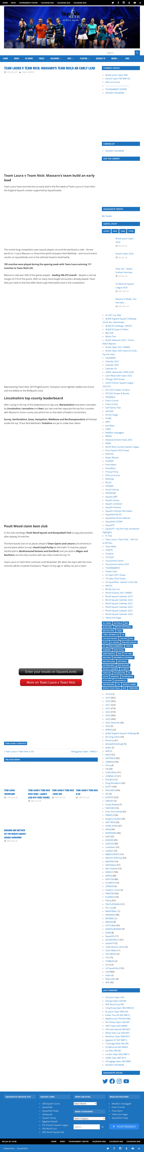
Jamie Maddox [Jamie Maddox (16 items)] (109, 654)
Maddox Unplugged (114, 432)
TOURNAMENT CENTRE (116, 89)
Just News (109, 425)
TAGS (123, 231)
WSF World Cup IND (114, 1004)
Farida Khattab (112, 804)
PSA (107, 900)
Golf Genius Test (113, 407)
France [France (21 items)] (129, 646)
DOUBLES (110, 779)
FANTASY (109, 800)
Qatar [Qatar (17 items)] (105, 677)
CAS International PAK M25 (117, 1029)
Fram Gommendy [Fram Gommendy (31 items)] (115, 646)
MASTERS (109, 861)
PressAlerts (110, 468)
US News (29, 58)
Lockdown (110, 847)
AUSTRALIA (110, 758)
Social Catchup (112, 489)
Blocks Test (110, 336)
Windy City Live (112, 589)
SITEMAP (109, 486)
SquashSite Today (50, 1110)
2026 (107, 726)
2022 (107, 708)
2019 (107, 697)
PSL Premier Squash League (55, 1125)
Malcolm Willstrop (113, 857)
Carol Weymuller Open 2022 (118, 375)
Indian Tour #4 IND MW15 (117, 1015)
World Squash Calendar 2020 (119, 600)
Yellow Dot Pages (113, 617)
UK (106, 964)
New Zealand (111, 868)
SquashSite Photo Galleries (117, 518)
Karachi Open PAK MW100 (117, 78)
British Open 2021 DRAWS (117, 347)
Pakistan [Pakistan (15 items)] (107, 673)
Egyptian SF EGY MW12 (116, 1040)
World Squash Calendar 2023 (119, 603)
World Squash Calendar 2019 (119, 596)
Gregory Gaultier (113, 818)
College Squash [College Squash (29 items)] (110, 638)
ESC (107, 793)
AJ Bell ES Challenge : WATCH (118, 325)
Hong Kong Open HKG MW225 (119, 1008)
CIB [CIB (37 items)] (122, 634)
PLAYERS (83, 58)
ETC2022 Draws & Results (117, 393)
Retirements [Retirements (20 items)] (127, 677)
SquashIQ (109, 936)
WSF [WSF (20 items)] (124, 688)
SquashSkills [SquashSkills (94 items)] (120, 680)
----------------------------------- (117, 85)
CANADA (109, 761)
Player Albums (112, 457)
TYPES (131, 231)
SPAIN (108, 932)
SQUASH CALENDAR (114, 92)
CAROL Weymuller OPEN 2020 (119, 372)
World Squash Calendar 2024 (119, 607)
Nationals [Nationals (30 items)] (122, 661)
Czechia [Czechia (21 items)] (123, 638)
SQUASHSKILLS (112, 939)
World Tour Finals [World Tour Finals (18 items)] (111, 688)
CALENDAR (54, 58)
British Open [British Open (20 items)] (108, 631)
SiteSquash (47, 1114)
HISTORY (109, 411)
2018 (107, 694)
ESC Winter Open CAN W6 (117, 1022)
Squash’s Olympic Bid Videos (118, 511)
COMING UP (111, 776)
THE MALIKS (111, 954)
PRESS (41, 58)
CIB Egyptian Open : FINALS (83, 751)
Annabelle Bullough (114, 744)
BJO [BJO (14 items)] (126, 623)
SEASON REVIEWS (113, 929)
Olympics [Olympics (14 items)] (125, 669)
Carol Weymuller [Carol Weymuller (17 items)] (111, 634)
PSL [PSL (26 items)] (129, 673)
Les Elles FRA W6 (113, 1050)
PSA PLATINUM (112, 904)
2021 (107, 704)
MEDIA (114, 58)
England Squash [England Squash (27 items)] (129, 642)
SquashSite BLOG (113, 514)
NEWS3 (30, 72)
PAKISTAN (109, 893)
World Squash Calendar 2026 (119, 614)
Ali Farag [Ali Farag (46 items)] (107, 623)
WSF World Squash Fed (53, 1132)
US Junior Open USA (114, 997)
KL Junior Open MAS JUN (116, 1011)
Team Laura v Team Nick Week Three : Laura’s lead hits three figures (39, 794)
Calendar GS (111, 368)
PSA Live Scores (112, 82)
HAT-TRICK (110, 822)
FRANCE (109, 815)
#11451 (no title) (113, 315)
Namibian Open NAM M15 (117, 1036)
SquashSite (47, 1107)
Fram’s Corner (112, 400)
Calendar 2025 (63, 3)
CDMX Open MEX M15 (115, 1057)
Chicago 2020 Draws (115, 379)
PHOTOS (109, 454)
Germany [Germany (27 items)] (107, 650)
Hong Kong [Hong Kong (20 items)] (118, 650)
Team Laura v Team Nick (15, 743)
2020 (24, 72)
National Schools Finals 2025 (118, 439)
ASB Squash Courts (51, 1103)
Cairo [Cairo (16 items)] (119, 631)
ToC (107, 957)
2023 (107, 712)
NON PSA (109, 879)
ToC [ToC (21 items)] (118, 684)
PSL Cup (109, 907)
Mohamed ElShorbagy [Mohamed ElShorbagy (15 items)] (123, 657)
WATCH (108, 585)
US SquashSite (112, 968)
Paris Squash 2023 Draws (117, 450)
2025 (107, 719)
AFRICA (108, 729)
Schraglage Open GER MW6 (118, 1061)
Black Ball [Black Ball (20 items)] (108, 627)
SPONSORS (110, 493)
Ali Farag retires (112, 736)
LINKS (108, 429)
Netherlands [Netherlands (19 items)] (109, 665)
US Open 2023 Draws (115, 578)
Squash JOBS (111, 496)
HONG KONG (111, 825)
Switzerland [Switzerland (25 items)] (108, 684)
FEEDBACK (110, 397)
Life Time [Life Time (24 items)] (128, 654)
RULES (108, 482)
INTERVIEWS (111, 833)
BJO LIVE (109, 333)
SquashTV (109, 525)
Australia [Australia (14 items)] (118, 623)
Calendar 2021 (112, 361)
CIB (107, 768)
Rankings (109, 478)
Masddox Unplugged (121, 1103)
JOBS (127, 58)
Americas (109, 740)
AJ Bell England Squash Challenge (120, 733)
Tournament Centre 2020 (117, 564)
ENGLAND (110, 790)
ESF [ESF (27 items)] (104, 646)
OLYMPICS (110, 882)
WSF (107, 982)
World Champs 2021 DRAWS (118, 592)
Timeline (109, 553)
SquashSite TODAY (114, 521)
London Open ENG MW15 (117, 1054)
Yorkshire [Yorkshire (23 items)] (133, 688)
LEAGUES (109, 843)
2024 (107, 715)
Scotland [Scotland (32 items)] (107, 680)
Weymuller (110, 978)
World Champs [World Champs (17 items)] (129, 684)
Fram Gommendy (113, 811)
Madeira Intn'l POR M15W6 (118, 1018)
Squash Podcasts (113, 507)
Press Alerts (110, 464)
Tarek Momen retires (115, 946)
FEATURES (110, 808)
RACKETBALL (111, 911)
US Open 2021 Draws (115, 575)
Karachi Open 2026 (125, 253)
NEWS (13, 3)
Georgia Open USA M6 (115, 1000)
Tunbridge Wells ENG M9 (117, 1043)
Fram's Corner (118, 1107)
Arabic (108, 747)
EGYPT (108, 786)
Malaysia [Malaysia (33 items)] (107, 657)
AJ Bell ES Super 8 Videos (116, 329)
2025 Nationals (112, 722)
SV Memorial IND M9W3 (116, 1047)
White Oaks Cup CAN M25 (117, 1032)
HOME (5, 3)
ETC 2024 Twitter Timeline (117, 389)
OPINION (109, 886)
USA (107, 971)
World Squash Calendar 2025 (119, 610)
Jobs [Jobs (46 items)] (120, 654)
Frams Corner (111, 404)
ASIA (107, 754)
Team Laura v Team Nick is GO (19, 751)
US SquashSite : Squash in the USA (121, 582)
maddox (109, 850)
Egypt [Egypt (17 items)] (105, 642)
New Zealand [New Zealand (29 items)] (123, 665)
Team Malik (110, 546)
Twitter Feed (111, 571)
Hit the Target (111, 414)
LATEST (106, 231)
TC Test (108, 535)
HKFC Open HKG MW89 (116, 1025)
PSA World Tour (49, 1128)
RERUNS (109, 922)
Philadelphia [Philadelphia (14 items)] (119, 673)
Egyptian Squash (50, 1121)
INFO (69, 58)
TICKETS (109, 550)
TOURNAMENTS (112, 568)
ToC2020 (109, 557)
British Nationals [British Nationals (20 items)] (123, 627)
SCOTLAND (110, 925)
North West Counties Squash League (122, 446)
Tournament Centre (28, 3)
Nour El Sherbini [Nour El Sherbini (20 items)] (110, 669)
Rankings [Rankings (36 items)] (115, 677)
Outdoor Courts (112, 890)
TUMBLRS (109, 961)
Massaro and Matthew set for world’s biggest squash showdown (15, 834)
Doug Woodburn (113, 783)
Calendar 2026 (79, 3)
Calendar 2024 (47, 3)
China (108, 765)
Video (108, 975)
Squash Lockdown (113, 503)
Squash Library (112, 500)
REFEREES (109, 918)
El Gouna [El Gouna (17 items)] (114, 642)
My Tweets (107, 216)
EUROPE (109, 797)
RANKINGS (110, 914)
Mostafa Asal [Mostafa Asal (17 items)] (109, 661)
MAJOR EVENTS (112, 854)
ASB (107, 751)
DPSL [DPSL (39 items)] (131, 638)
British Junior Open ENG (116, 75)
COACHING (110, 772)
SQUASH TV (100, 58)
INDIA (108, 829)
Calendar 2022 (112, 365)
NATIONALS (110, 865)
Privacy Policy (111, 471)
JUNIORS (109, 840)
